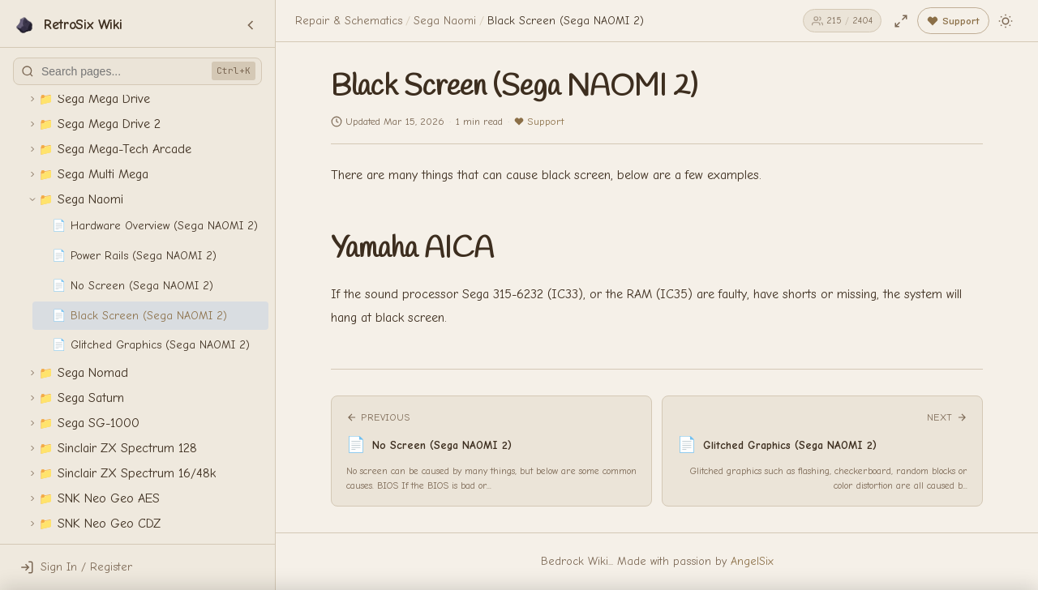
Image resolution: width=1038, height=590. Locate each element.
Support (539, 121)
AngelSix (752, 561)
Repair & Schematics (348, 21)
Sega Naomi (445, 21)
